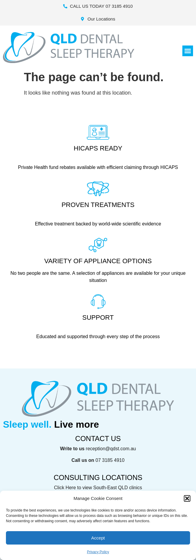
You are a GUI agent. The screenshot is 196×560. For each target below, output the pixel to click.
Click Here (65, 487)
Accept (98, 537)
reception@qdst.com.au (111, 448)
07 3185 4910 (110, 460)
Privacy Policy (98, 552)
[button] (187, 498)
